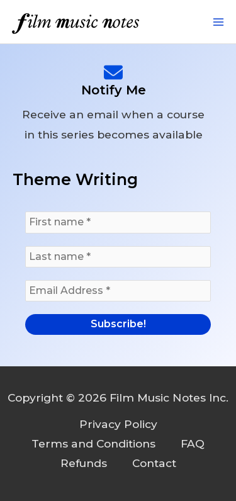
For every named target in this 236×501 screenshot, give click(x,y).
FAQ (193, 443)
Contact (154, 463)
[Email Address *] (118, 290)
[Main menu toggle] (218, 22)
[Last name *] (118, 256)
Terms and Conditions (93, 443)
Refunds (83, 463)
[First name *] (118, 222)
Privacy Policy (118, 424)
